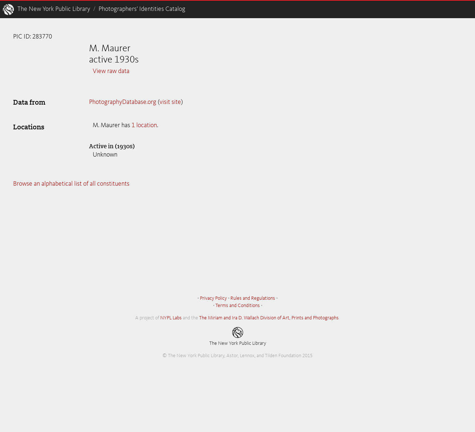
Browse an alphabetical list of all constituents (71, 184)
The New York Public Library (53, 9)
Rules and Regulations (252, 298)
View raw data (111, 71)
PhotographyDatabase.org (122, 102)
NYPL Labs (171, 317)
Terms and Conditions (238, 305)
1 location (144, 125)
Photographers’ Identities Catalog (141, 9)
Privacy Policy (213, 298)
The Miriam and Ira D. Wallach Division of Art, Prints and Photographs (269, 317)
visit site (170, 102)
